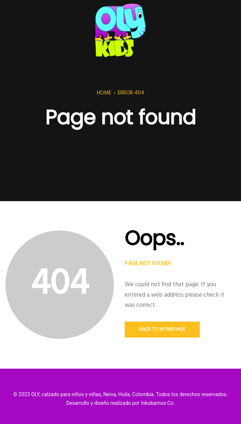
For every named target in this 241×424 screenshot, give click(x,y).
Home (104, 93)
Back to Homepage (162, 329)
